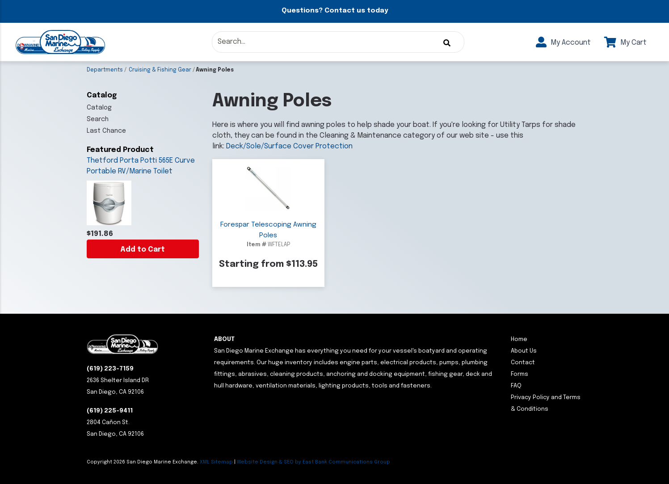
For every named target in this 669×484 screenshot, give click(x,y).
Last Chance (106, 131)
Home (519, 339)
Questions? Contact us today (335, 10)
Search (98, 119)
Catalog (99, 108)
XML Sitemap (216, 462)
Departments (105, 70)
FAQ (516, 386)
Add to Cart (142, 249)
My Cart (625, 42)
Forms (519, 374)
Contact (523, 363)
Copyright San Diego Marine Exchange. (143, 462)
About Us (524, 351)
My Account (563, 42)
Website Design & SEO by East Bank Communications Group (313, 462)
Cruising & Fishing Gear (160, 70)
